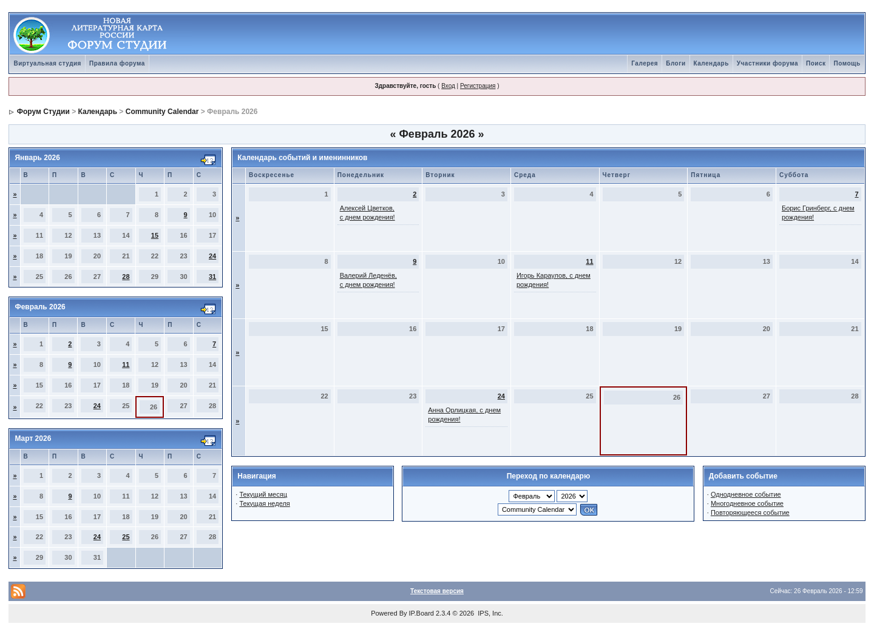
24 (212, 256)
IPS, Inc (489, 613)
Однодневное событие (746, 494)
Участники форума (767, 63)
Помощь (846, 63)
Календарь (711, 63)
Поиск (816, 63)
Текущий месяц (263, 494)
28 (125, 276)
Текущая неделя (264, 503)
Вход (448, 85)
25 (125, 536)
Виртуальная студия (47, 63)
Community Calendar (162, 111)
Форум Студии (43, 111)
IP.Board (421, 613)
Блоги (675, 63)
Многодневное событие (747, 503)
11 (125, 364)
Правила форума (117, 63)
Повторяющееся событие (750, 512)
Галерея (644, 63)
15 (154, 235)
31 (212, 276)
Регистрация (477, 85)
